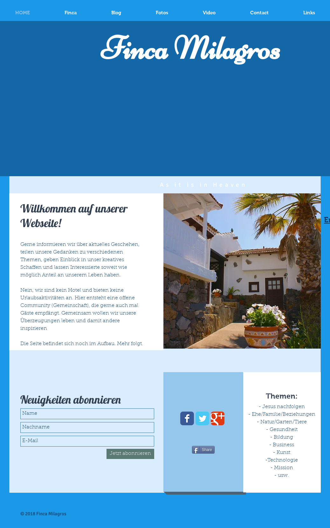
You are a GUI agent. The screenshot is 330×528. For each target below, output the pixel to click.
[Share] (203, 450)
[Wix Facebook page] (187, 418)
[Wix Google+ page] (217, 418)
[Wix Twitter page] (202, 418)
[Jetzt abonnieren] (130, 454)
